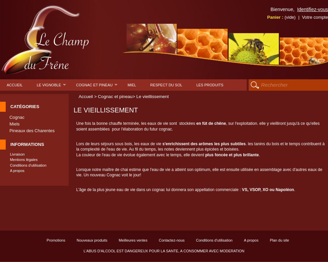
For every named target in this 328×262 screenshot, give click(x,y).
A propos (17, 171)
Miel (132, 85)
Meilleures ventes (133, 240)
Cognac (16, 117)
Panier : (281, 17)
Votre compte (315, 17)
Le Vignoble (51, 87)
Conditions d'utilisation (28, 165)
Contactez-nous (171, 240)
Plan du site (279, 240)
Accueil (15, 85)
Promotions (56, 240)
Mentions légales (24, 160)
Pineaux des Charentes (32, 130)
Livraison (17, 154)
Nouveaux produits (92, 240)
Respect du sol (166, 85)
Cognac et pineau (96, 87)
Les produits (210, 85)
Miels (14, 123)
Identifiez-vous (312, 9)
